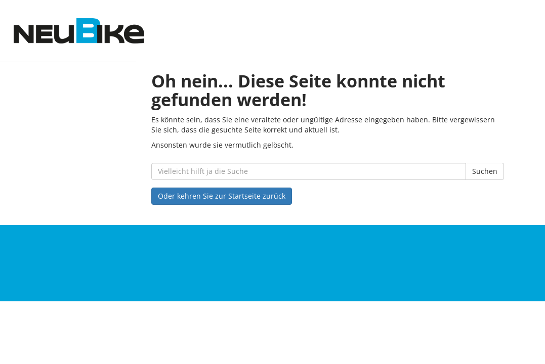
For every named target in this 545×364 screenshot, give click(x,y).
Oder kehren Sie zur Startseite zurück (221, 196)
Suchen (484, 171)
